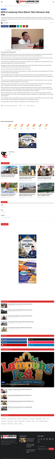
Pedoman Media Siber (32, 457)
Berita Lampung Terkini (12, 415)
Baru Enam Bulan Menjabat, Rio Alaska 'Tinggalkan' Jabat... (45, 195)
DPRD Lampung (21, 417)
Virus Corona (32, 415)
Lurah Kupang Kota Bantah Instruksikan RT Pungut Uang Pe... (20, 327)
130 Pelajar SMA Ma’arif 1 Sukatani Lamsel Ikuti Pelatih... (31, 447)
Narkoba (20, 420)
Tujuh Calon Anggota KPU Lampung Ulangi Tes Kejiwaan (30, 442)
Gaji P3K (20, 105)
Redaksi (14, 457)
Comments (4, 202)
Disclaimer (38, 457)
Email (2, 210)
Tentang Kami (9, 457)
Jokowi (44, 415)
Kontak (52, 457)
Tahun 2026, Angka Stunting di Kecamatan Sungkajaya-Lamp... (45, 178)
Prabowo (15, 420)
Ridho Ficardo (28, 417)
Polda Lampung (10, 417)
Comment (3, 215)
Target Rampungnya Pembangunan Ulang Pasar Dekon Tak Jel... (27, 178)
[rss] (39, 438)
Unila (37, 417)
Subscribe (51, 445)
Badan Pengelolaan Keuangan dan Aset (11, 105)
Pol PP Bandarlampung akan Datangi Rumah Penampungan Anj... (21, 397)
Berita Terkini (3, 420)
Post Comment (4, 224)
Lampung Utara (11, 5)
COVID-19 (19, 415)
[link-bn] (27, 140)
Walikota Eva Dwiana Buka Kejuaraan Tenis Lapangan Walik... (20, 403)
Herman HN (3, 417)
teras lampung (4, 23)
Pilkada (15, 417)
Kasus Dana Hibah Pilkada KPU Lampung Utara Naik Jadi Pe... (20, 315)
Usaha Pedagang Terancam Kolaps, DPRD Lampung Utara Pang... (27, 195)
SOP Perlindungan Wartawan (22, 457)
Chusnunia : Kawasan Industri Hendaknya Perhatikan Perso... (20, 385)
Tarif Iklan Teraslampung (45, 457)
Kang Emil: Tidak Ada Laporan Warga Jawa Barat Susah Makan (30, 436)
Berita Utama (3, 415)
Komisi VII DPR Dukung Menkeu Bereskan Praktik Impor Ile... (20, 391)
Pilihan (33, 417)
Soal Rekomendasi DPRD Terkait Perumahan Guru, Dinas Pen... (8, 195)
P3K (24, 105)
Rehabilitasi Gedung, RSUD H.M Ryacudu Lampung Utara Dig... (8, 175)
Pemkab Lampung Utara (31, 105)
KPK (48, 415)
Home (2, 5)
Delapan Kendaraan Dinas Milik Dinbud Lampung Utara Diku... (20, 309)
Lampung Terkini (5, 5)
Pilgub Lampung (38, 415)
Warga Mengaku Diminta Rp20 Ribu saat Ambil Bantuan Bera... (20, 304)
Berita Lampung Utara (43, 417)
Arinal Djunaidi (10, 420)
